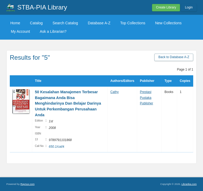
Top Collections (132, 23)
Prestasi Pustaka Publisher (146, 97)
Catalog (36, 23)
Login (189, 7)
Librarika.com (189, 184)
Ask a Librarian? (53, 31)
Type (168, 81)
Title (38, 81)
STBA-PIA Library (42, 7)
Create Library (166, 7)
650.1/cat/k (56, 146)
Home (15, 23)
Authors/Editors (122, 81)
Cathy (114, 92)
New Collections (168, 23)
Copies (185, 81)
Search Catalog (65, 23)
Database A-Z (99, 23)
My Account (20, 31)
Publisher (147, 81)
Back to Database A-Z (173, 57)
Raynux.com (27, 184)
